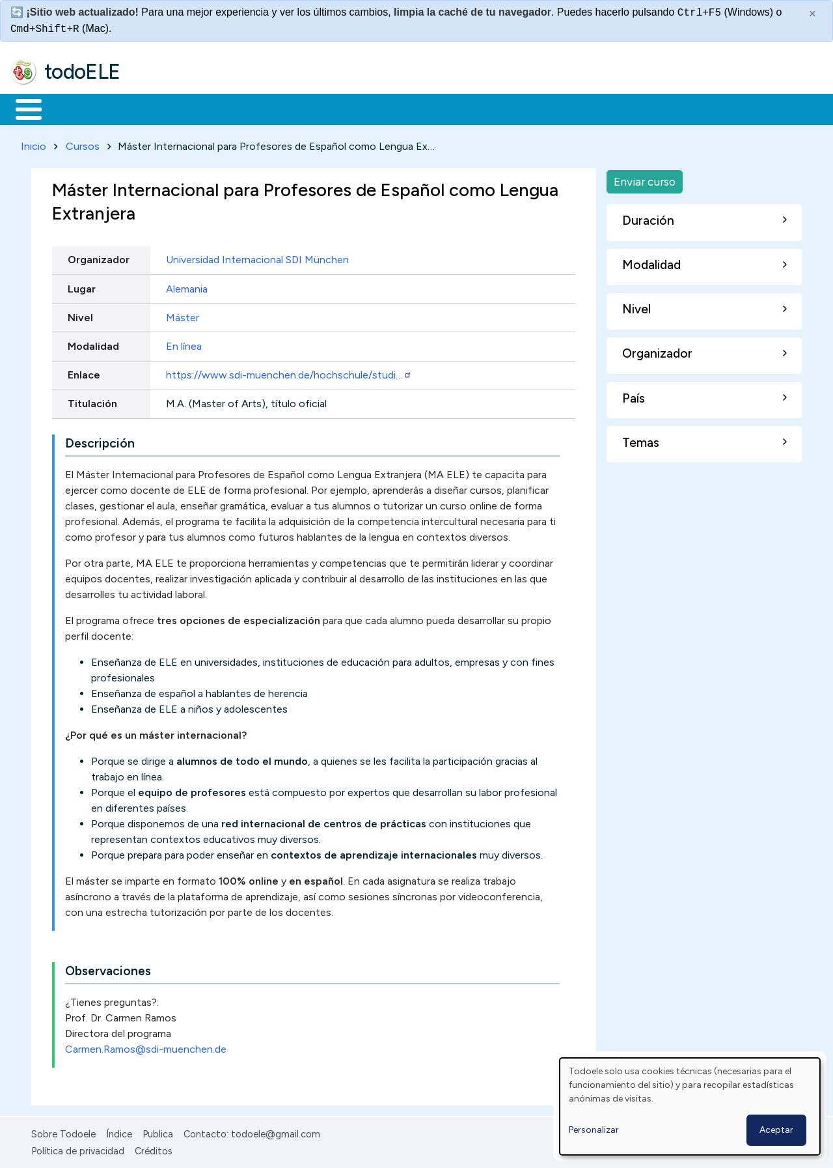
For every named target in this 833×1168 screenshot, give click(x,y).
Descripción (100, 440)
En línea (184, 343)
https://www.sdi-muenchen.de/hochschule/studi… (289, 373)
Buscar (534, 108)
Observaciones (108, 968)
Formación (157, 108)
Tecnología (389, 108)
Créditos (153, 1149)
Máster (182, 315)
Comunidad (476, 108)
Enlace (84, 373)
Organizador (99, 257)
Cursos (83, 143)
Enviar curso (645, 179)
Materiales (73, 108)
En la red (307, 108)
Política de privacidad (77, 1149)
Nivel (80, 315)
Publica (158, 1131)
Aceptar (776, 1129)
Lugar (82, 286)
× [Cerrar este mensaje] (812, 13)
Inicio (21, 108)
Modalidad (93, 343)
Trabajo (234, 108)
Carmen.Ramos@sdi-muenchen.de (145, 1046)
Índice (119, 1131)
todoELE (82, 71)
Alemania (187, 286)
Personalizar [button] (594, 1129)
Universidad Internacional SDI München (257, 257)
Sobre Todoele (63, 1131)
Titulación (92, 401)
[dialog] (690, 1106)
